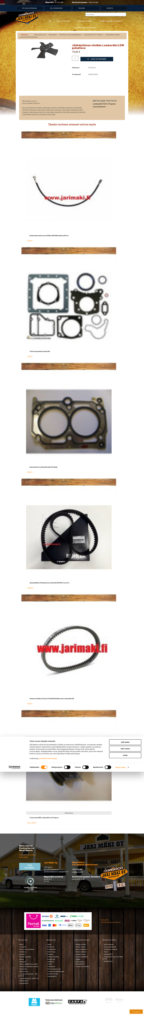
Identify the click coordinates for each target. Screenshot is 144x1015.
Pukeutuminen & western (110, 21)
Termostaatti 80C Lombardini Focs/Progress (44, 818)
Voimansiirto (52, 35)
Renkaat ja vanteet (25, 957)
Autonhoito (22, 947)
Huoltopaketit (52, 949)
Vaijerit (50, 964)
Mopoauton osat (85, 21)
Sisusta (21, 959)
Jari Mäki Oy (109, 8)
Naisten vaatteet (81, 947)
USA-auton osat (63, 21)
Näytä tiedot (120, 1011)
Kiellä (125, 998)
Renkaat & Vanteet (53, 957)
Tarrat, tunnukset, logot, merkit (28, 964)
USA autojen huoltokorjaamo (29, 8)
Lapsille (78, 959)
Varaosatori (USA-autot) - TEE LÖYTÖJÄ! (27, 975)
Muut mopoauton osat (54, 969)
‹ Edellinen (24, 35)
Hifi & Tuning (51, 952)
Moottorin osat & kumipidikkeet (70, 35)
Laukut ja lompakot (81, 957)
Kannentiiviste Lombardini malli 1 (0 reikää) (43, 467)
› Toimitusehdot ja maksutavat (110, 922)
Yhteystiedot (81, 8)
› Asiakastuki (104, 920)
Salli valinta (125, 992)
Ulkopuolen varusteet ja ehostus (28, 966)
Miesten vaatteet (81, 944)
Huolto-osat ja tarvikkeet (26, 949)
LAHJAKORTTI (52, 976)
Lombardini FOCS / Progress (93, 35)
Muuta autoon (23, 971)
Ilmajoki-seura (108, 961)
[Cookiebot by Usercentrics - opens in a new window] (14, 1010)
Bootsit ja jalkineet (81, 952)
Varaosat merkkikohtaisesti (56, 971)
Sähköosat (22, 961)
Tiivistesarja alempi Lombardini (39, 351)
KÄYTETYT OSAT (53, 974)
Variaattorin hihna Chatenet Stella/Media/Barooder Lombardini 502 (51, 698)
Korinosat (22, 954)
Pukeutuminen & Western (81, 940)
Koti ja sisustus (80, 961)
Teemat (106, 952)
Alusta (21, 944)
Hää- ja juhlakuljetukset (56, 8)
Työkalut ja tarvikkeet (110, 949)
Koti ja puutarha (109, 944)
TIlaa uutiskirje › (30, 866)
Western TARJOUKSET (82, 966)
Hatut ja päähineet (81, 949)
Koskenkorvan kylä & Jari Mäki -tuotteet (113, 958)
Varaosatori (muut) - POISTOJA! (28, 978)
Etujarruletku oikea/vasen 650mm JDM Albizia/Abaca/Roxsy (49, 235)
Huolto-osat (51, 947)
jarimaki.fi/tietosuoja (48, 1002)
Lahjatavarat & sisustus (85, 28)
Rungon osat (51, 959)
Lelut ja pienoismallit (110, 947)
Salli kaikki (125, 985)
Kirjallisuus (22, 952)
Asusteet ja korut (81, 954)
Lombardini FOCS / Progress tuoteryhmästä (104, 105)
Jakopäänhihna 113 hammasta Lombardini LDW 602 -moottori (49, 583)
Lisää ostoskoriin (97, 59)
